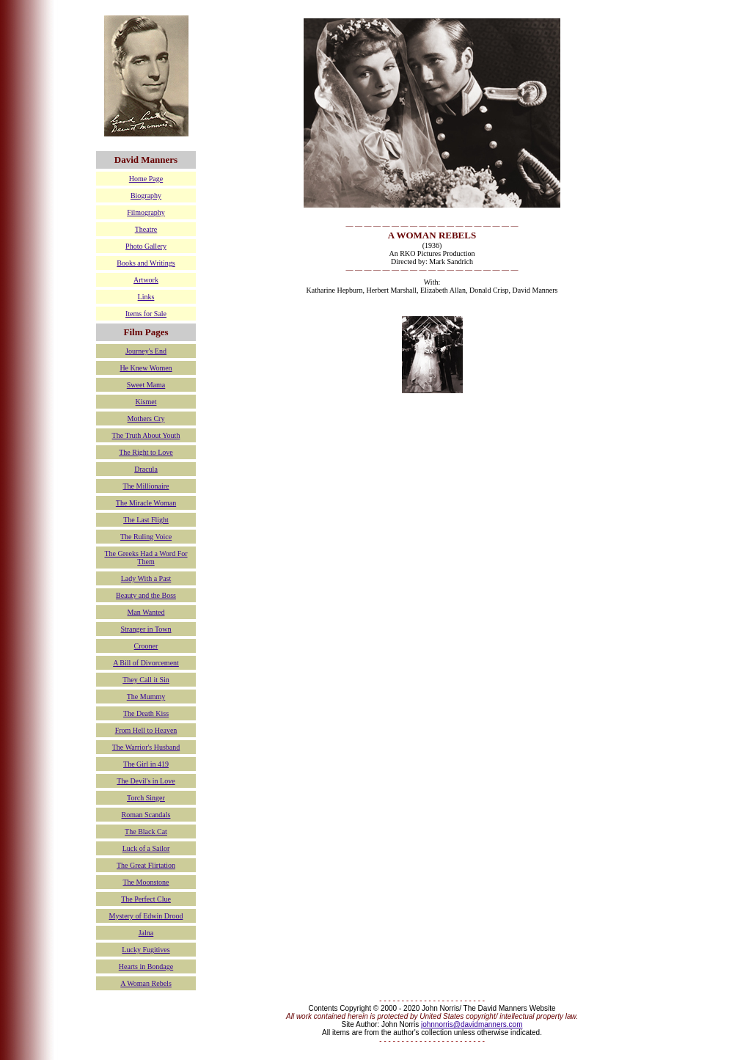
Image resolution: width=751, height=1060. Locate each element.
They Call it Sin (145, 680)
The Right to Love (146, 452)
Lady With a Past (146, 578)
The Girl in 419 (146, 764)
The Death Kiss (146, 713)
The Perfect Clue (146, 899)
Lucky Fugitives (145, 950)
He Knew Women (146, 368)
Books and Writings (146, 263)
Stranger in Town (145, 629)
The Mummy (146, 696)
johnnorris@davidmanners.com (472, 1024)
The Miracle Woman (146, 503)
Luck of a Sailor (146, 848)
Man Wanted (146, 612)
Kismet (146, 402)
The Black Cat (146, 831)
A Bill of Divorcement (146, 663)
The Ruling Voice (146, 537)
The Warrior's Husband (146, 747)
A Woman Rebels (146, 983)
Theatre (146, 229)
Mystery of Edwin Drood (146, 916)
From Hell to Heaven (146, 730)
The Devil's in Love (146, 781)
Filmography (146, 212)
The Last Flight (146, 520)
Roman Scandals (146, 815)
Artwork (145, 280)
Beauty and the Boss (146, 595)
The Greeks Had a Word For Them (145, 557)
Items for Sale (145, 314)
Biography (146, 195)
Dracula (146, 469)
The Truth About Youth (146, 435)
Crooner (146, 646)
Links (146, 297)
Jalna (146, 933)
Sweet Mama (146, 385)
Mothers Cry (146, 418)
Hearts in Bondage (146, 966)
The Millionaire (145, 486)
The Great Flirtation (146, 865)
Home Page (146, 179)
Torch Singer (146, 798)
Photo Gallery (145, 246)
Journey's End (145, 351)
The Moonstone (145, 882)
